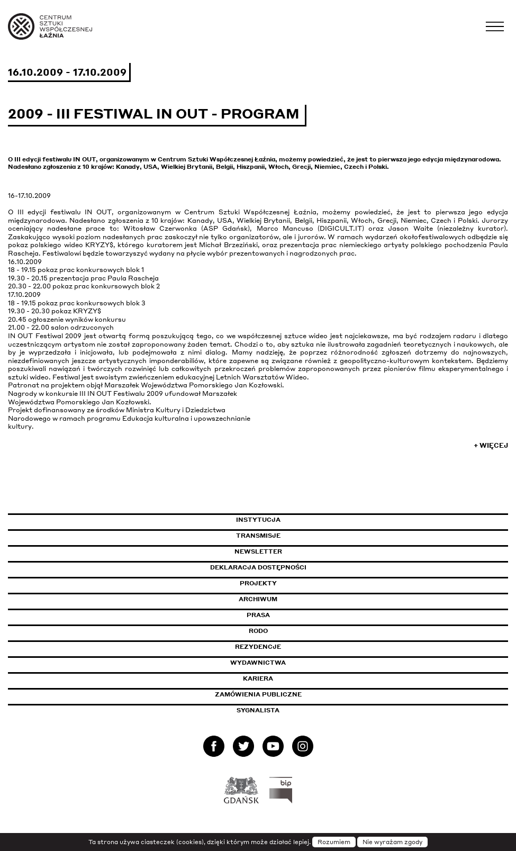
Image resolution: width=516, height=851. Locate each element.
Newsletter (258, 551)
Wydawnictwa (258, 662)
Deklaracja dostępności (258, 567)
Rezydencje (258, 646)
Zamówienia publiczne (282, 694)
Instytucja (258, 519)
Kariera (258, 678)
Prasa (258, 615)
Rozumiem (334, 842)
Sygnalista (258, 710)
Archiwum (258, 599)
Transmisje (303, 535)
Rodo (258, 631)
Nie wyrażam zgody (392, 842)
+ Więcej (491, 445)
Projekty (258, 583)
